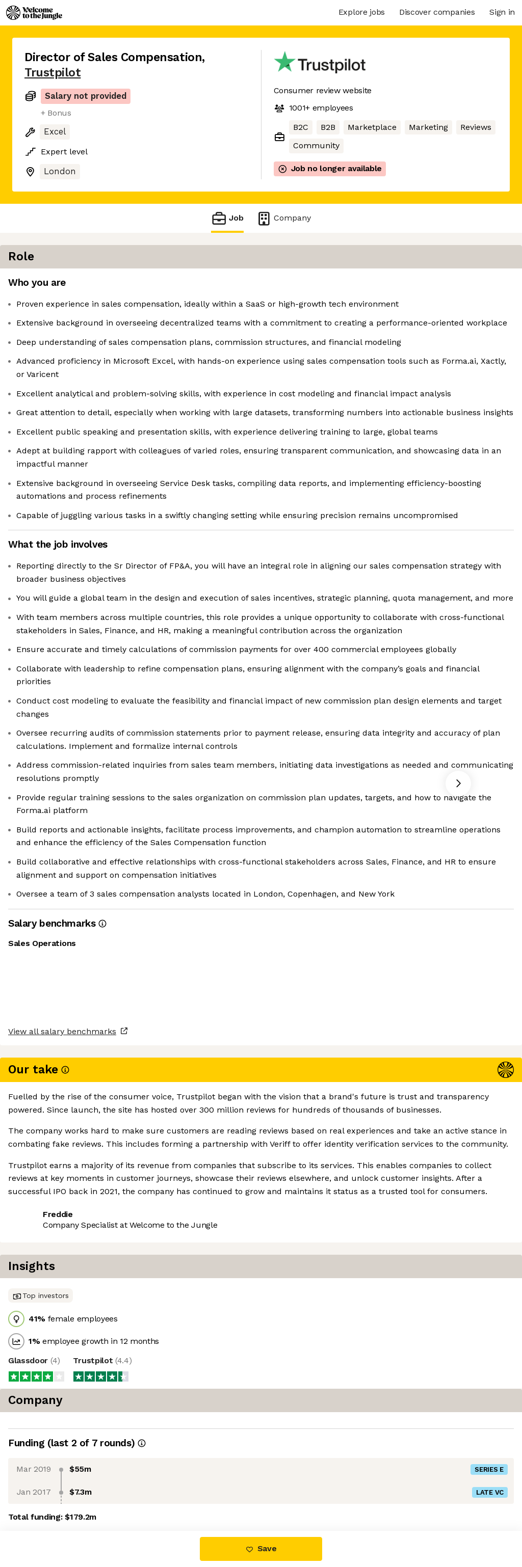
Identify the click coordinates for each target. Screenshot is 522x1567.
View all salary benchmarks (74, 1448)
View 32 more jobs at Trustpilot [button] (158, 1488)
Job (227, 218)
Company (283, 218)
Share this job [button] (52, 1488)
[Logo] (34, 13)
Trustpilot (52, 72)
